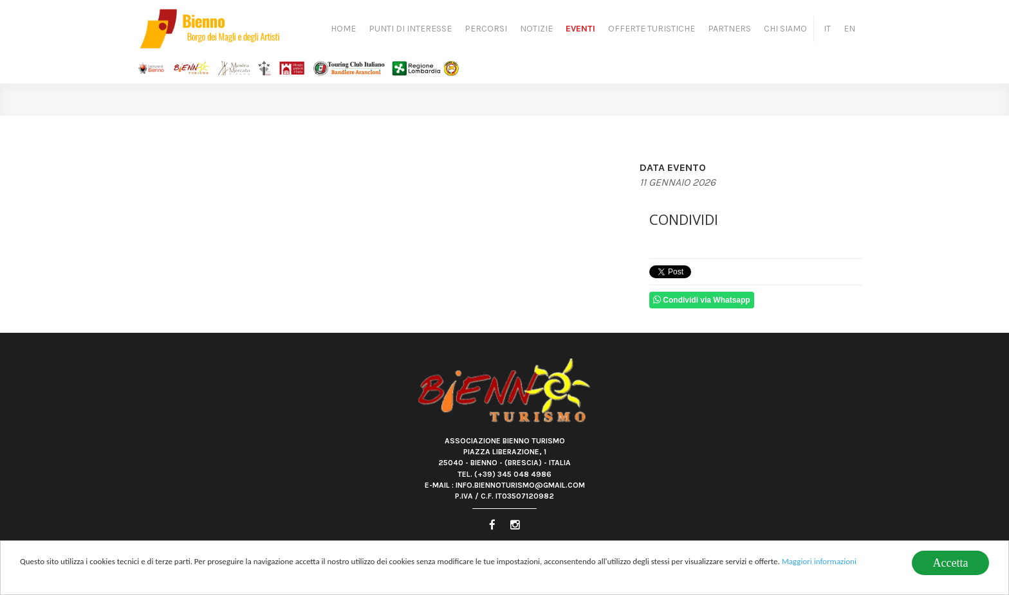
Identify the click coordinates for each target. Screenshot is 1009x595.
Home (343, 28)
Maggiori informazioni (819, 562)
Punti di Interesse (410, 28)
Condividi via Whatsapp (701, 300)
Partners (729, 28)
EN (849, 28)
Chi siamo (785, 28)
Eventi (580, 28)
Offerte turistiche (651, 28)
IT (827, 28)
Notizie (536, 28)
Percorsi (486, 28)
